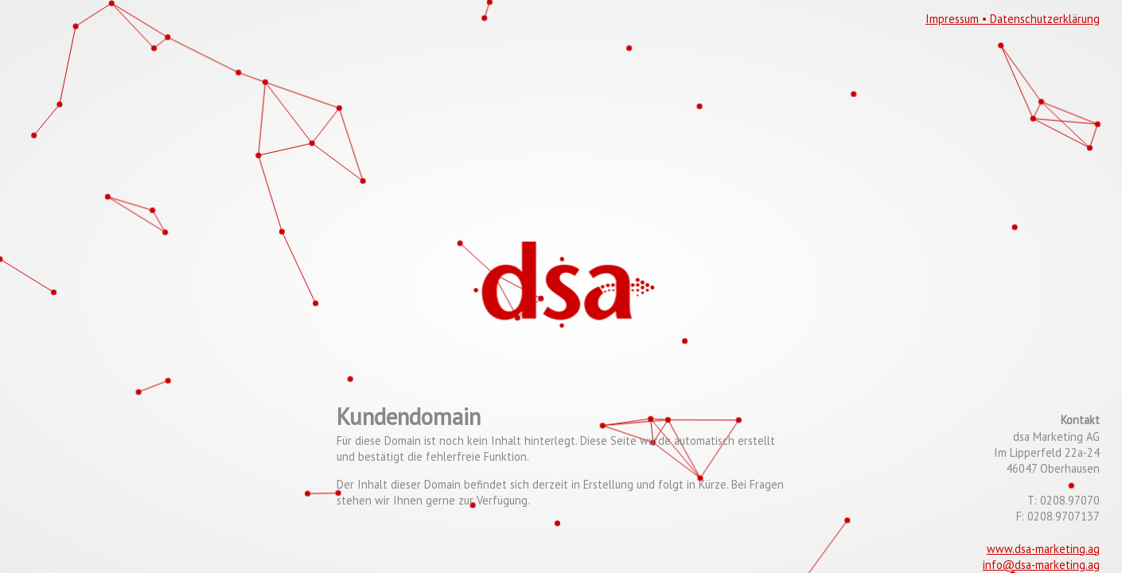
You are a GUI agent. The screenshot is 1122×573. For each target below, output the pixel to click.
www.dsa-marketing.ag (1043, 548)
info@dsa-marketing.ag (1041, 564)
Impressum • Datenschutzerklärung (1012, 18)
